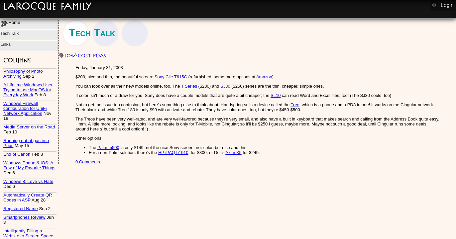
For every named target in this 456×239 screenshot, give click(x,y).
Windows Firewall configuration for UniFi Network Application (25, 108)
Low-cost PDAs (85, 56)
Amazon (264, 76)
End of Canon (17, 154)
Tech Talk (9, 33)
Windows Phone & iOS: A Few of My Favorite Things (29, 165)
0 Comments (87, 161)
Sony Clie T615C (171, 76)
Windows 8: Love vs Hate (28, 181)
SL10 (276, 95)
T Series (189, 86)
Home (10, 23)
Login (447, 5)
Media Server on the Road (29, 126)
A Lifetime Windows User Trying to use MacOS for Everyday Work (28, 89)
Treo (295, 104)
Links (5, 44)
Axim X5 (233, 152)
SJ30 (225, 86)
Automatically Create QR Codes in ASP (27, 197)
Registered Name (20, 208)
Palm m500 (108, 147)
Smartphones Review (24, 217)
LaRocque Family (47, 6)
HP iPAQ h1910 (173, 152)
